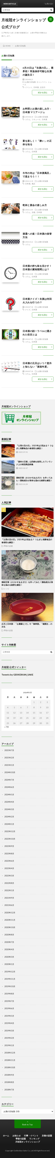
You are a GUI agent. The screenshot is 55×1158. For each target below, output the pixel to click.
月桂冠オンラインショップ (27, 1141)
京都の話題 (47, 1135)
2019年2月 (9, 1038)
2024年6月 (9, 787)
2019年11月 (9, 979)
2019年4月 (9, 1023)
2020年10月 (9, 927)
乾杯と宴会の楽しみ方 (35, 205)
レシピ (6, 588)
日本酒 (36, 87)
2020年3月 (9, 957)
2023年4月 (9, 868)
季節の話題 (8, 546)
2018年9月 (9, 1075)
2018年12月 (9, 1053)
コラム (27, 119)
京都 (33, 212)
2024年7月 (9, 780)
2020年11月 (9, 920)
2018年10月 (9, 1067)
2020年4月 (9, 949)
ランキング (34, 1138)
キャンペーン (42, 82)
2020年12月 (9, 912)
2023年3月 (9, 875)
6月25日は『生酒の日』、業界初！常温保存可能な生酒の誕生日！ (38, 71)
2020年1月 (9, 964)
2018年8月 (9, 1082)
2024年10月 (9, 772)
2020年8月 (9, 934)
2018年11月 (9, 1060)
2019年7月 (9, 1001)
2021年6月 (9, 905)
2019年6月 (9, 1008)
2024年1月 (9, 824)
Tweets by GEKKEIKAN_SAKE (17, 674)
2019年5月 (9, 1016)
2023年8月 (9, 853)
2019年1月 (9, 1045)
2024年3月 (9, 809)
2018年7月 (9, 1089)
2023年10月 (9, 839)
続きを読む (43, 92)
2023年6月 (9, 861)
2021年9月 (9, 898)
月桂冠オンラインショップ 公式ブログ (23, 23)
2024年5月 (9, 794)
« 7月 (6, 727)
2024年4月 (9, 802)
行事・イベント (31, 1135)
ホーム (6, 1135)
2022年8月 (9, 883)
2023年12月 (9, 831)
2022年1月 (9, 890)
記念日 (42, 87)
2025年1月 (9, 765)
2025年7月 (9, 750)
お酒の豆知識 (30, 82)
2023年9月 (9, 846)
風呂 (33, 184)
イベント (28, 87)
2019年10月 (9, 986)
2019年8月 (9, 993)
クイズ (27, 309)
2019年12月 (9, 971)
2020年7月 (9, 942)
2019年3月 (9, 1030)
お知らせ (16, 1135)
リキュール (36, 119)
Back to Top (27, 1124)
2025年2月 (9, 757)
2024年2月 (9, 816)
